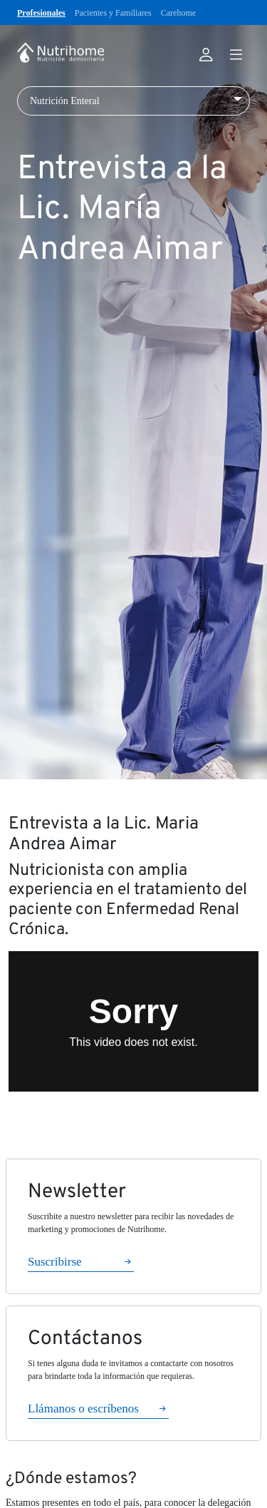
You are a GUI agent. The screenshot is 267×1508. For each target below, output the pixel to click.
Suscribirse (55, 1261)
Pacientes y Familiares (113, 13)
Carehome (178, 13)
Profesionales (41, 13)
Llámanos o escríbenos (83, 1408)
